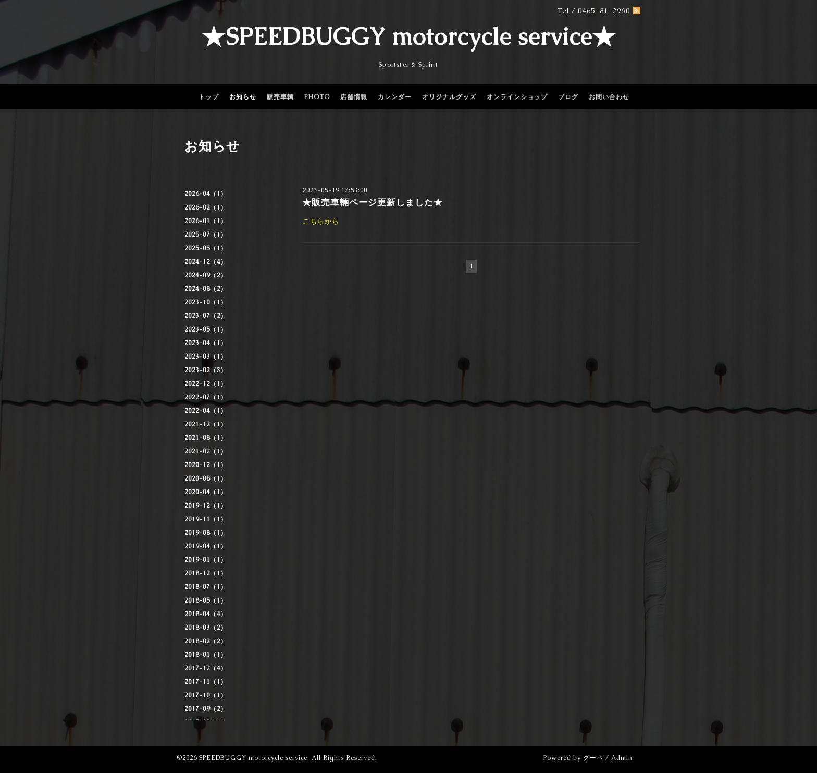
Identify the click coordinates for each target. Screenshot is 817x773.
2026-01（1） (205, 221)
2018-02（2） (205, 641)
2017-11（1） (205, 682)
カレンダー (395, 97)
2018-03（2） (205, 627)
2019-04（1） (205, 546)
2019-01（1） (205, 560)
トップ (209, 97)
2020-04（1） (205, 492)
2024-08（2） (205, 289)
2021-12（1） (205, 424)
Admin (622, 758)
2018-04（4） (205, 614)
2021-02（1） (205, 451)
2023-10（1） (205, 302)
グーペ (593, 758)
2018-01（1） (205, 655)
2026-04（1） (205, 194)
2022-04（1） (205, 411)
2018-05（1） (205, 600)
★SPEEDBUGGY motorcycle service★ (409, 36)
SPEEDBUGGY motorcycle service (253, 758)
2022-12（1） (205, 383)
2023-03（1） (205, 356)
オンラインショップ (517, 97)
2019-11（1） (205, 519)
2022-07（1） (205, 397)
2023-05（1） (205, 329)
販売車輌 (280, 97)
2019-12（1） (205, 505)
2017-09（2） (205, 709)
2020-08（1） (205, 478)
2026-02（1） (205, 207)
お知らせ (242, 97)
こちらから (321, 221)
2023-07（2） (205, 316)
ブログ (568, 97)
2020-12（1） (205, 465)
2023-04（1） (205, 343)
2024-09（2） (205, 275)
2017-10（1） (205, 695)
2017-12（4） (205, 668)
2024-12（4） (205, 261)
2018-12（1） (205, 573)
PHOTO (317, 97)
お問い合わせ (609, 97)
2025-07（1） (205, 234)
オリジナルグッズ (449, 97)
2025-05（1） (205, 248)
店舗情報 (353, 97)
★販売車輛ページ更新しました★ (372, 202)
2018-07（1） (205, 587)
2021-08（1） (205, 438)
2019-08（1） (205, 533)
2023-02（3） (205, 370)
